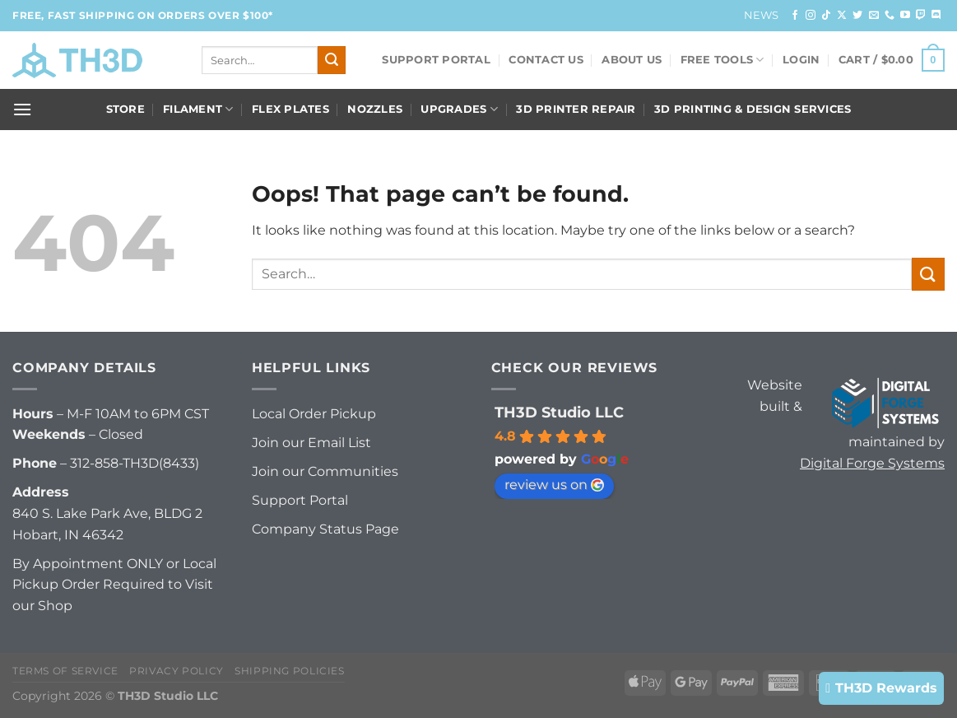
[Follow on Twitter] (857, 15)
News (761, 15)
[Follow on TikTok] (826, 15)
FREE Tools (722, 60)
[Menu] (22, 109)
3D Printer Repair (575, 109)
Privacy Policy (176, 670)
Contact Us (546, 60)
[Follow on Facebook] (795, 15)
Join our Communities (325, 471)
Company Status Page (325, 529)
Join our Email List (311, 442)
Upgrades (459, 109)
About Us (632, 60)
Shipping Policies (289, 670)
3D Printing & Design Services (752, 109)
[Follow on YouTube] (905, 15)
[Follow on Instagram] (810, 15)
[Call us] (889, 15)
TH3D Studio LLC (559, 412)
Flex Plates (290, 109)
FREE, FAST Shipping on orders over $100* (142, 15)
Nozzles (374, 109)
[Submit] (332, 60)
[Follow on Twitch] (921, 15)
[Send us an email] (874, 15)
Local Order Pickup (314, 414)
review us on (554, 484)
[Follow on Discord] (936, 15)
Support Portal (436, 60)
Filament (198, 109)
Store (125, 109)
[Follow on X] (842, 15)
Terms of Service (65, 670)
